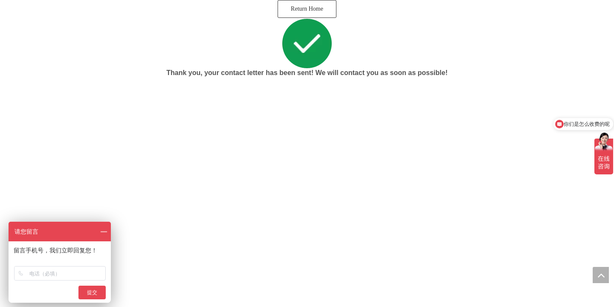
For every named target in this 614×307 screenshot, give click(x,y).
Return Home (307, 9)
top (601, 275)
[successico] (307, 43)
